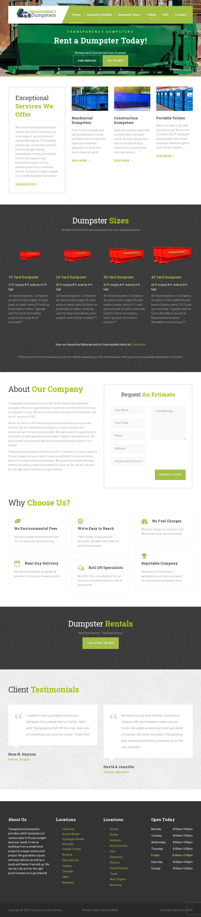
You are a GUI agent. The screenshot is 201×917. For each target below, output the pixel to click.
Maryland (68, 882)
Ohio (112, 851)
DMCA (115, 910)
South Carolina (119, 868)
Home (76, 15)
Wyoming (115, 885)
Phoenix (115, 862)
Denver (114, 829)
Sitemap (165, 910)
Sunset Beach (70, 834)
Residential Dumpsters (82, 120)
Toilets (151, 15)
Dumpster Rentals (99, 15)
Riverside (68, 844)
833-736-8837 (115, 60)
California (68, 829)
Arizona (67, 854)
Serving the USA (183, 910)
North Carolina (118, 845)
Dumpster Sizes (129, 15)
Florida (114, 834)
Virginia (66, 865)
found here (138, 344)
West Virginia (118, 879)
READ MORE (79, 160)
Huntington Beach (73, 839)
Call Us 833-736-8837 (100, 642)
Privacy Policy (90, 910)
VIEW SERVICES (25, 184)
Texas (113, 873)
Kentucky (115, 840)
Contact (180, 15)
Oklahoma (116, 857)
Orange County (71, 849)
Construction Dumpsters (126, 120)
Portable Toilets (170, 118)
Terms (105, 910)
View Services (87, 60)
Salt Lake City (70, 860)
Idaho (65, 876)
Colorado (67, 871)
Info (165, 15)
